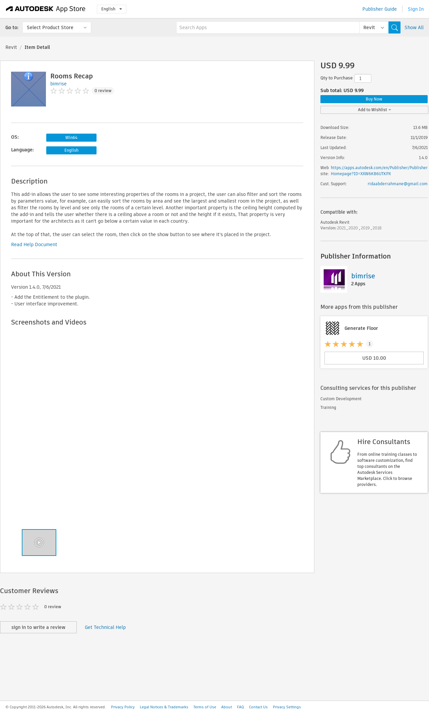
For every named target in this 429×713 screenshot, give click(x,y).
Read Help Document (34, 244)
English (111, 9)
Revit (11, 47)
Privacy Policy (123, 707)
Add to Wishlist (374, 110)
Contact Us (258, 707)
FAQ (240, 707)
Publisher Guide (379, 9)
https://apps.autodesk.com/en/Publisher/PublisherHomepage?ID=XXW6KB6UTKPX (379, 170)
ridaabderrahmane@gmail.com (398, 184)
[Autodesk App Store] (45, 9)
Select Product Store (50, 27)
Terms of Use (204, 707)
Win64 (71, 137)
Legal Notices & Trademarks (164, 707)
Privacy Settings (287, 707)
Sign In (416, 9)
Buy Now (374, 99)
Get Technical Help (105, 627)
